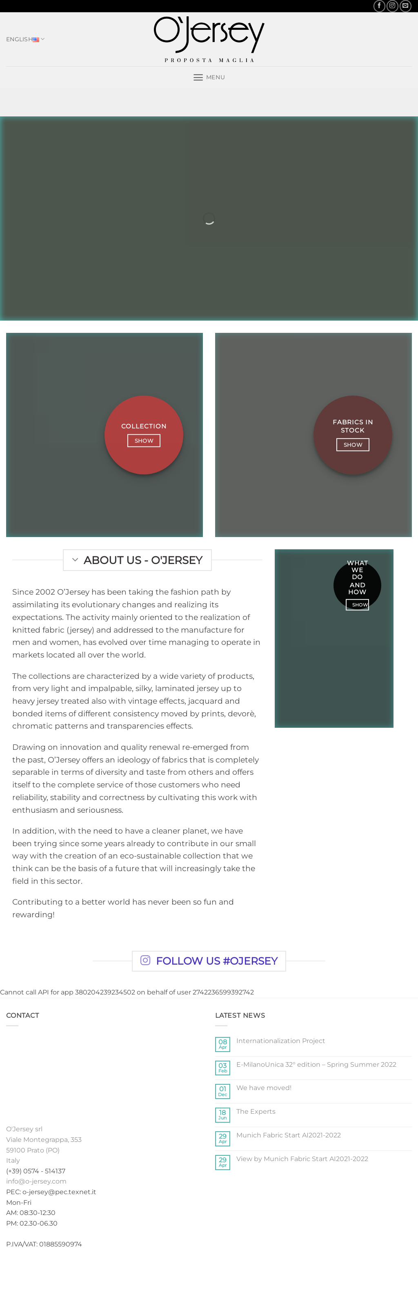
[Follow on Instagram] (392, 6)
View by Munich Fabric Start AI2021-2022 (302, 1159)
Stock (200, 1270)
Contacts (304, 1270)
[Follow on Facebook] (379, 6)
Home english (120, 1270)
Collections (166, 1270)
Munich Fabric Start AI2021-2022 (288, 1135)
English (25, 39)
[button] (209, 77)
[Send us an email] (405, 6)
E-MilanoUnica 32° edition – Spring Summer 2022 (316, 1064)
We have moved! (263, 1088)
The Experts (256, 1111)
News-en (270, 1270)
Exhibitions (233, 1270)
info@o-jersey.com (36, 1181)
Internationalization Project (280, 1041)
